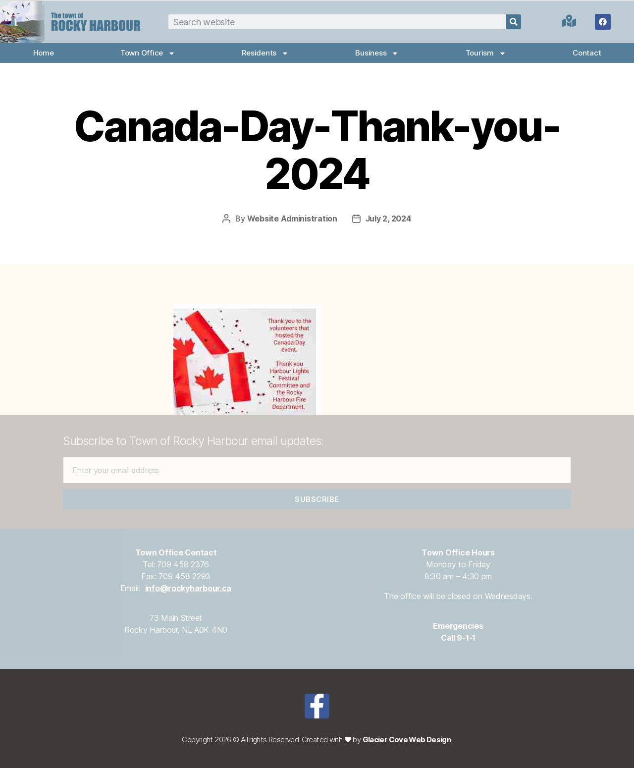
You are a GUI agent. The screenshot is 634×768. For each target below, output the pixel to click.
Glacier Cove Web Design (407, 739)
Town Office (147, 53)
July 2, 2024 (389, 218)
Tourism (486, 53)
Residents (265, 53)
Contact (587, 52)
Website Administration (292, 218)
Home (43, 52)
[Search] (513, 21)
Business (377, 53)
